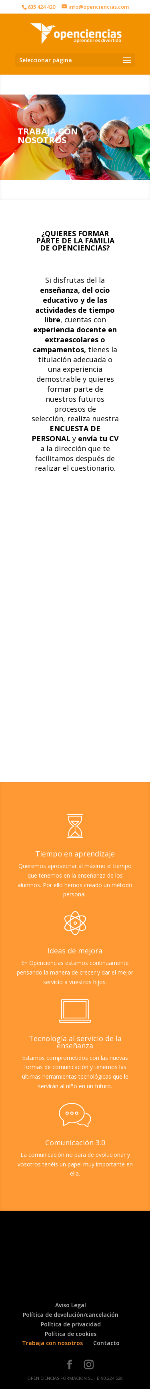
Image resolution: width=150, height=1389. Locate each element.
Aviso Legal (70, 1305)
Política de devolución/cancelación (70, 1314)
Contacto (106, 1343)
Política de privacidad (71, 1324)
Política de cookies (70, 1334)
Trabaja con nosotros (52, 1343)
